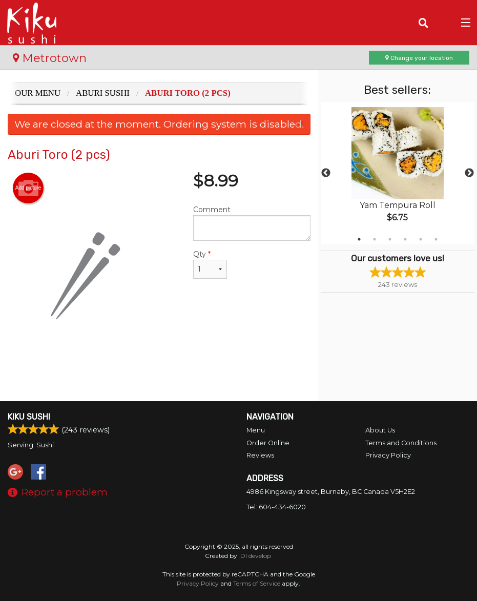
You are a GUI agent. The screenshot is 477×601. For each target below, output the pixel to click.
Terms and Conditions (401, 443)
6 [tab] (436, 239)
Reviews (260, 455)
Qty (210, 264)
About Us (380, 430)
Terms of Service (256, 583)
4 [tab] (405, 239)
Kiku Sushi (29, 417)
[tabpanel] (397, 173)
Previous (326, 173)
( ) (443, 22)
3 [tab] (390, 239)
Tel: (276, 507)
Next (469, 173)
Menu (255, 430)
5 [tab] (421, 239)
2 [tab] (374, 239)
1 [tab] (359, 239)
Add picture (28, 188)
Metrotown (50, 58)
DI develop (255, 555)
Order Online (267, 443)
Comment (251, 223)
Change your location (419, 57)
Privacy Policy (388, 455)
